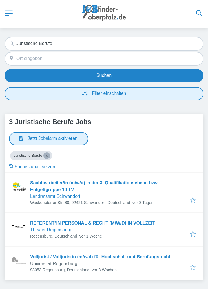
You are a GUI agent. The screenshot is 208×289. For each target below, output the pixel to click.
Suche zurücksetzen (32, 166)
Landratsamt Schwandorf (55, 196)
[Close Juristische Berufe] (46, 155)
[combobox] (104, 44)
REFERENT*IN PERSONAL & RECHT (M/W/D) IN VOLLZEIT (92, 223)
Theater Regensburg (51, 229)
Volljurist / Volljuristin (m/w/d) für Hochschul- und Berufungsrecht (100, 256)
